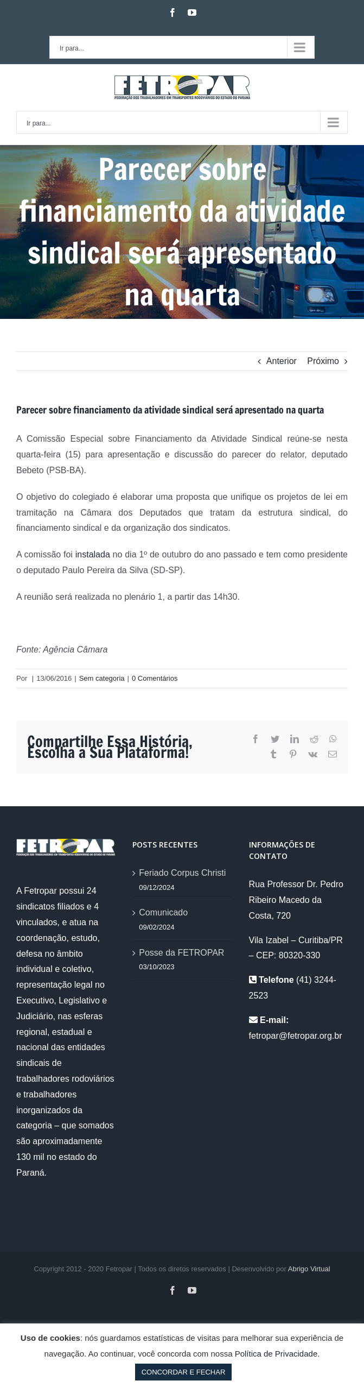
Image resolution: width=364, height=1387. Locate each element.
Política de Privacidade (276, 1353)
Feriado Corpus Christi (182, 872)
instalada (92, 554)
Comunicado (163, 912)
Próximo (323, 361)
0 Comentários (155, 678)
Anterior (281, 361)
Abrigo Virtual (309, 1269)
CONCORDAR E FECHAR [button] (184, 1372)
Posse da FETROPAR (181, 952)
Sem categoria (102, 678)
